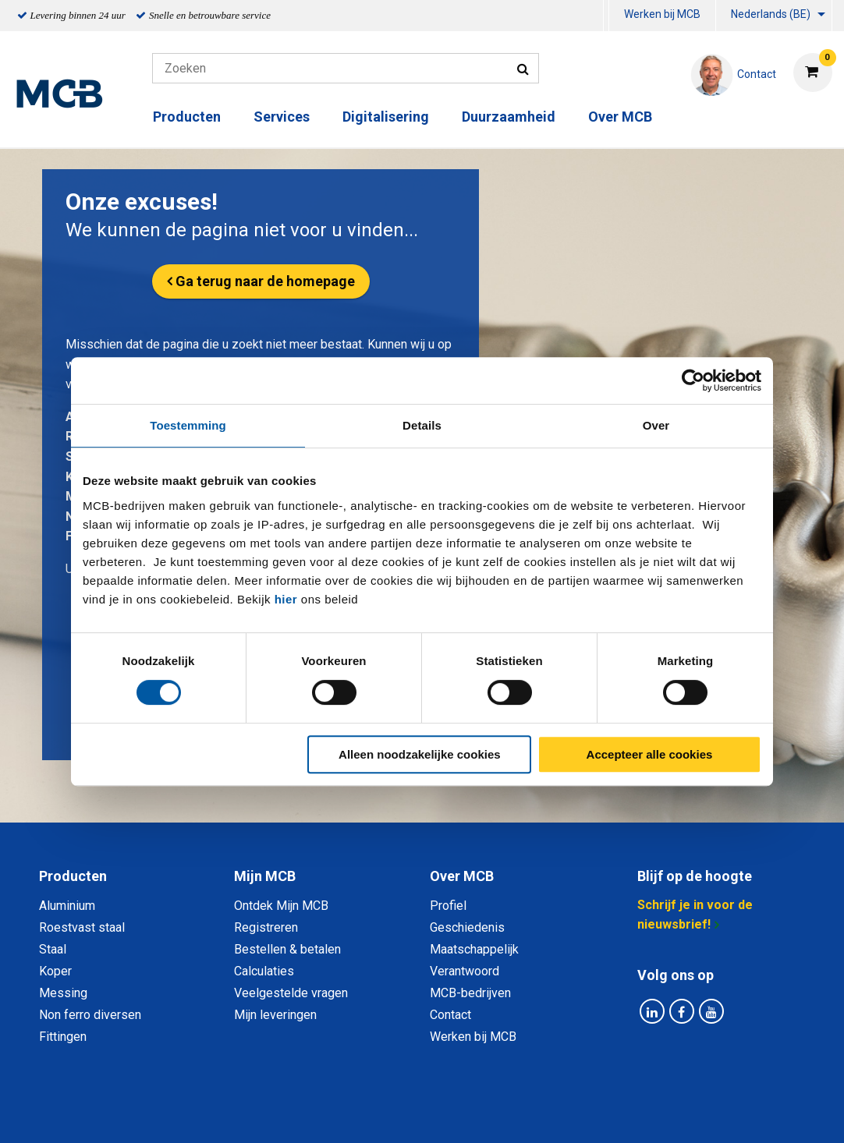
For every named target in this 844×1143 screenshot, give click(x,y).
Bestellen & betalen (287, 949)
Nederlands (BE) (770, 14)
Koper (55, 971)
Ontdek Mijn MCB (281, 905)
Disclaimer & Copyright (643, 1113)
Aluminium (67, 905)
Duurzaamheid (508, 116)
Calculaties (264, 971)
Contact (450, 1014)
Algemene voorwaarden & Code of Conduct (442, 1113)
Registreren (266, 927)
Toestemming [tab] (188, 425)
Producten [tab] (73, 876)
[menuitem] (606, 16)
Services (282, 116)
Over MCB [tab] (462, 876)
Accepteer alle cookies (650, 754)
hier (286, 599)
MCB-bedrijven (470, 993)
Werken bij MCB (662, 14)
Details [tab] (422, 425)
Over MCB (620, 116)
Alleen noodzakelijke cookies (420, 754)
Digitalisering (385, 116)
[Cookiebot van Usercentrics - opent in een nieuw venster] (693, 380)
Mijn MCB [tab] (265, 876)
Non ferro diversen (90, 1014)
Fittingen (63, 1036)
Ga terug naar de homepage (265, 281)
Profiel (448, 905)
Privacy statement (253, 1113)
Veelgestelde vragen (291, 993)
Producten (187, 116)
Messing (63, 993)
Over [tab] (656, 425)
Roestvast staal (82, 927)
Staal (52, 949)
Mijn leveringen (275, 1014)
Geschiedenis (467, 927)
